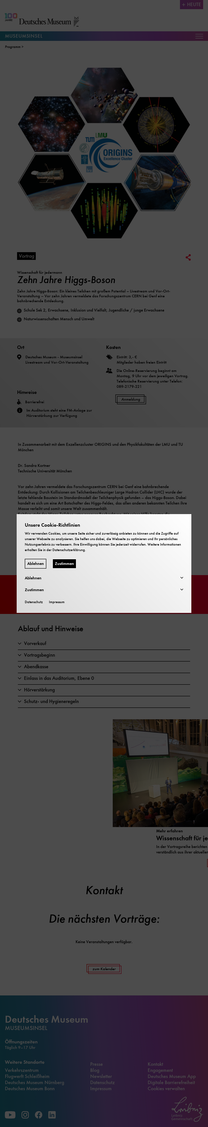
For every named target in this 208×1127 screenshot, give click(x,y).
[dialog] (104, 563)
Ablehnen (35, 563)
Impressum (57, 602)
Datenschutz (34, 602)
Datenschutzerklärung (68, 550)
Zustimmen (64, 563)
